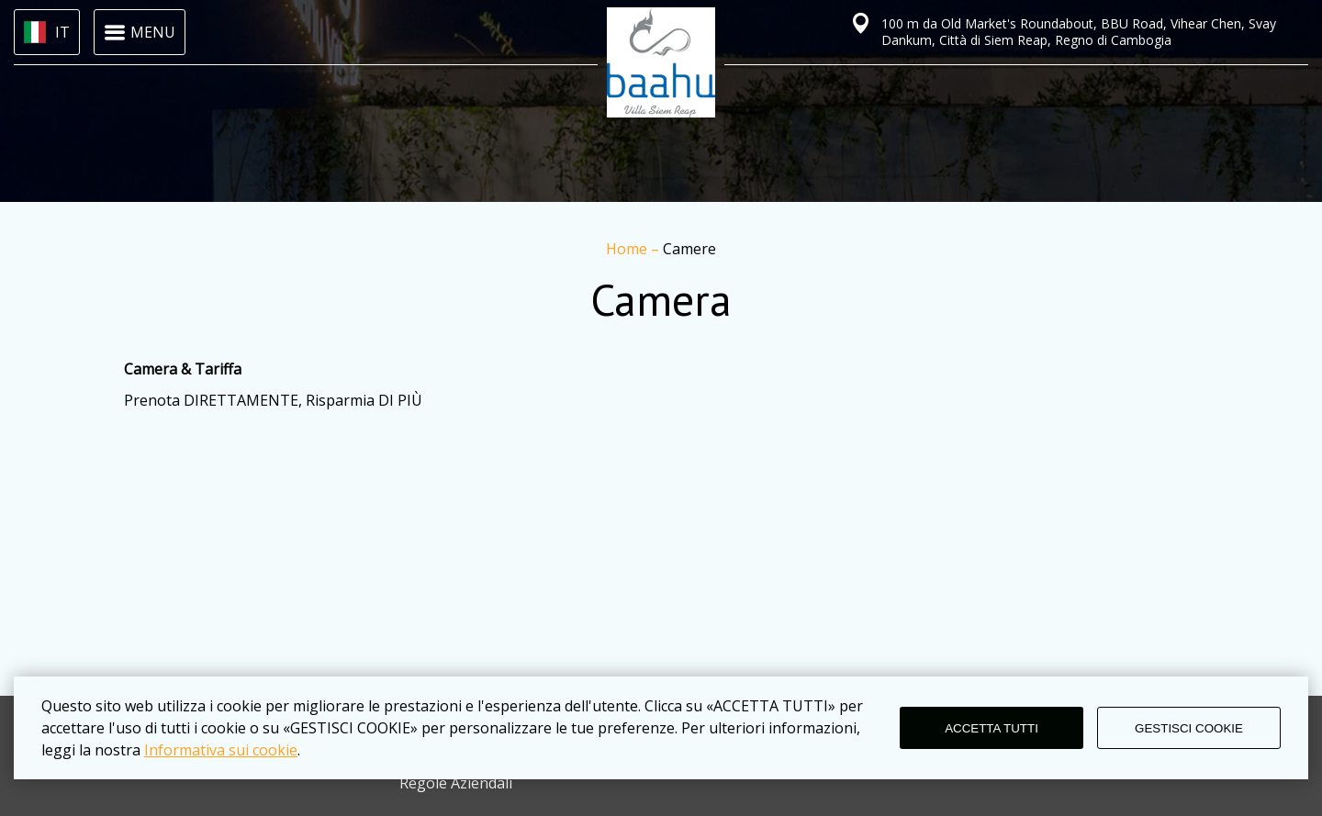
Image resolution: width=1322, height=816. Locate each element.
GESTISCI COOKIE (1189, 728)
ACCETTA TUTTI (991, 728)
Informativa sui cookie (220, 750)
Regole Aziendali (455, 783)
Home (628, 249)
